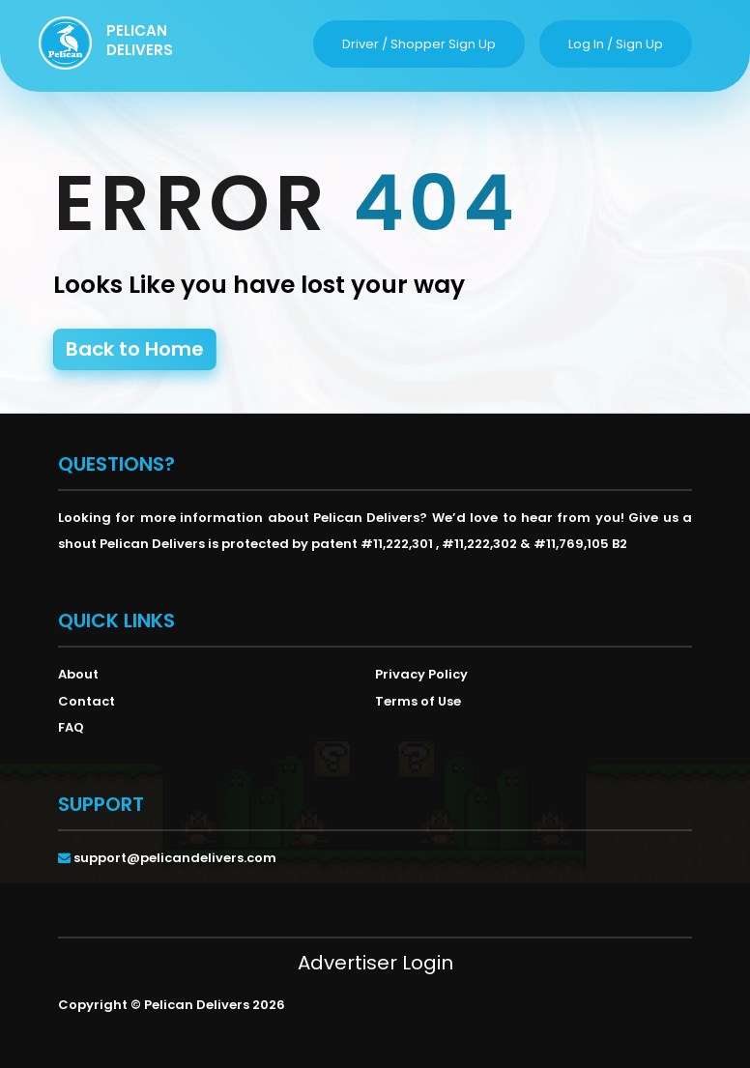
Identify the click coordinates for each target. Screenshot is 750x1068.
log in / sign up (615, 44)
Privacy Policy (421, 674)
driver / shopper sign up (419, 44)
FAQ (71, 727)
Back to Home (135, 348)
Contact (86, 701)
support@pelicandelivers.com (174, 858)
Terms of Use (418, 701)
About (78, 674)
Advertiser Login (375, 962)
